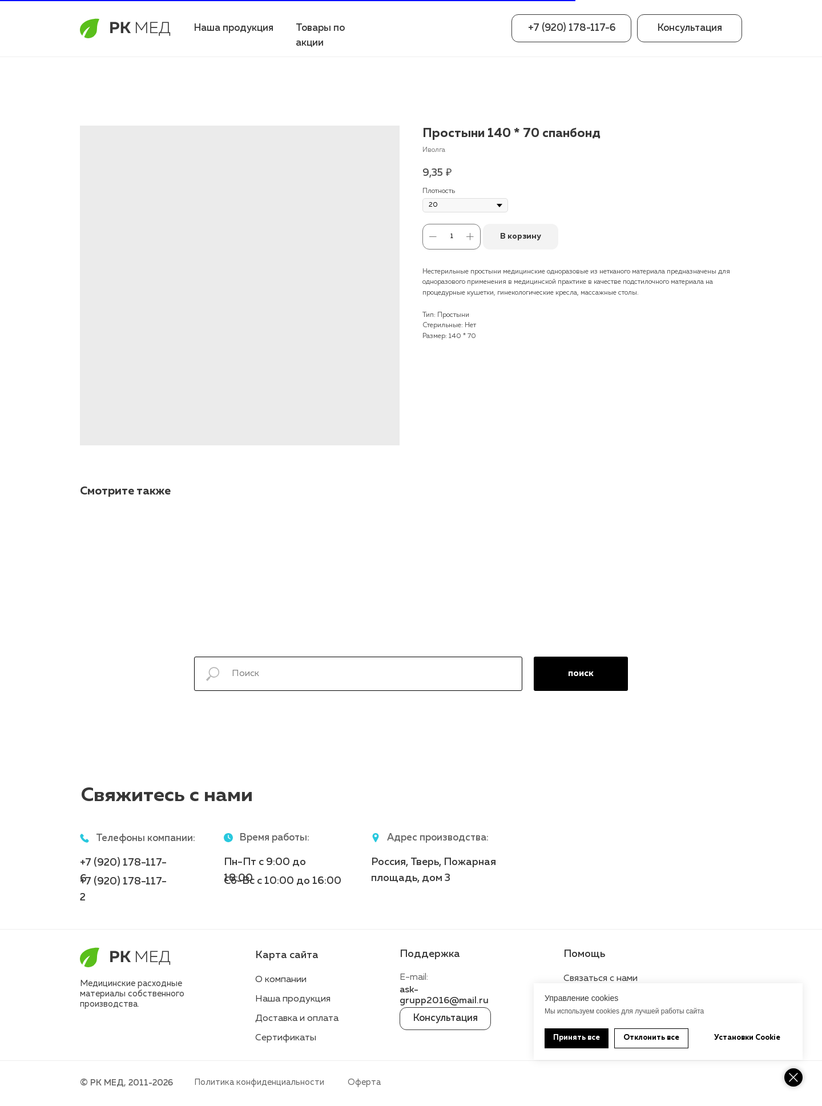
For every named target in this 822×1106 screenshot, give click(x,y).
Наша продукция (233, 28)
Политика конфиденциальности (259, 1082)
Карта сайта (287, 955)
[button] (689, 28)
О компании (281, 979)
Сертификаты (285, 1038)
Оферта (364, 1082)
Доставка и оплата (297, 1018)
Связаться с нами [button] (600, 978)
